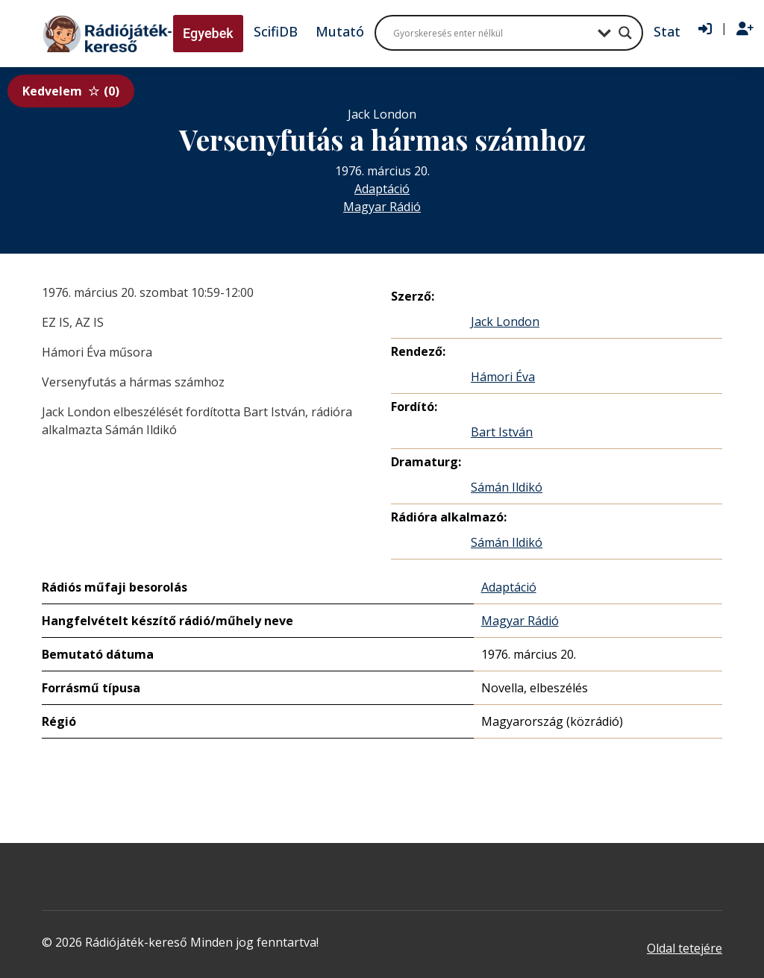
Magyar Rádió (382, 206)
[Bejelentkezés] (705, 29)
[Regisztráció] (745, 29)
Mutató (340, 31)
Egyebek (208, 33)
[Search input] (491, 32)
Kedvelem (70, 91)
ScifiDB (276, 31)
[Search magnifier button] (625, 32)
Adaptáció (382, 189)
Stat (667, 31)
